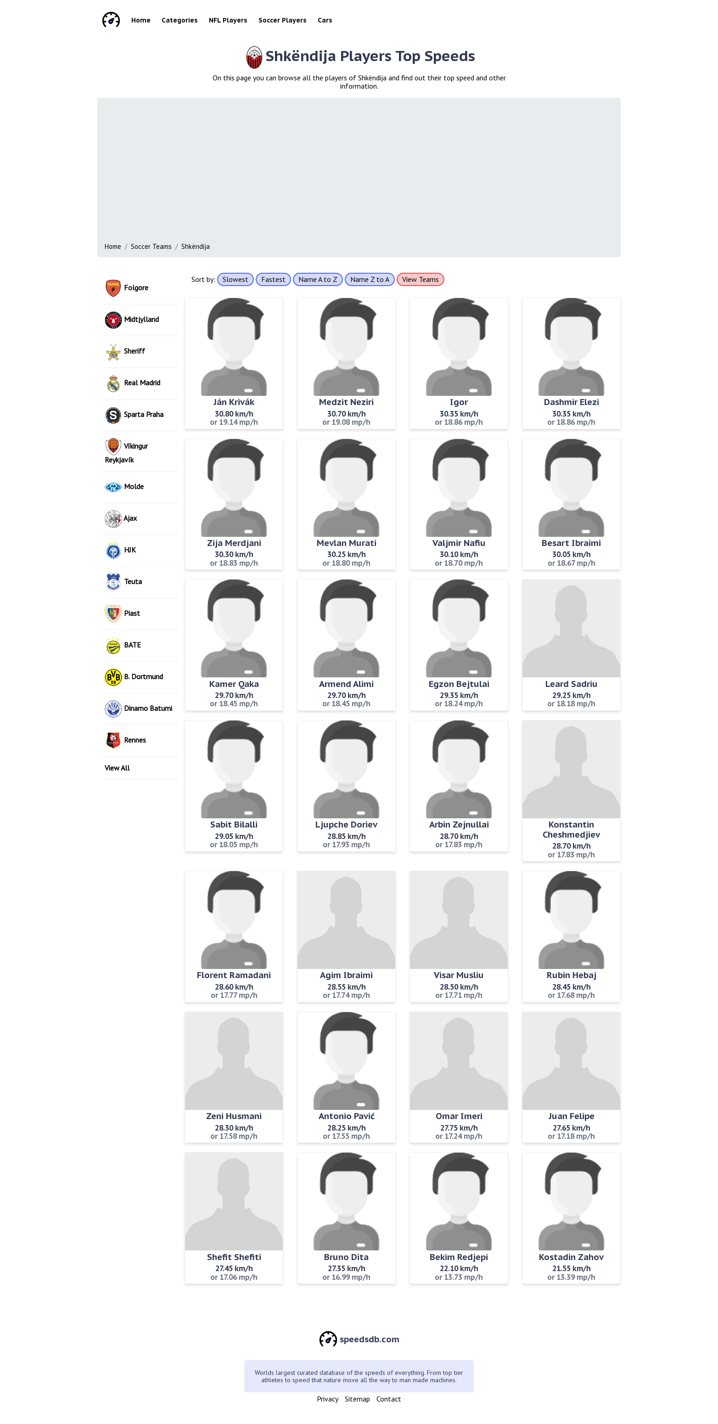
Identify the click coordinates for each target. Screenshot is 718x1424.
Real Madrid (132, 383)
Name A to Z (317, 279)
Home (141, 20)
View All (117, 767)
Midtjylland (132, 320)
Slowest (235, 279)
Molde (124, 487)
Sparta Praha (134, 415)
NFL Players (228, 20)
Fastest (273, 279)
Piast (122, 614)
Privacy (327, 1398)
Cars (325, 20)
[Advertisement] (380, 172)
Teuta (123, 582)
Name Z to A (369, 279)
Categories (180, 20)
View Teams (420, 279)
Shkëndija (195, 246)
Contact (388, 1398)
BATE (123, 645)
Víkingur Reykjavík (126, 451)
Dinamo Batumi (138, 709)
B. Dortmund (134, 677)
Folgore (126, 288)
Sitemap (357, 1398)
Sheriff (125, 351)
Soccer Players (282, 20)
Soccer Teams (151, 246)
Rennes (125, 740)
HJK (120, 550)
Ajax (121, 519)
